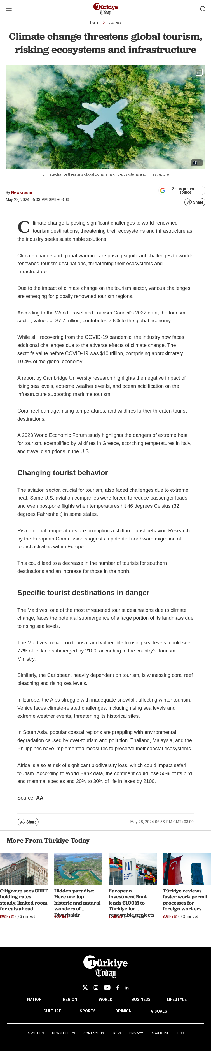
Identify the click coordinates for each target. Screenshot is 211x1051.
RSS (180, 1033)
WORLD (105, 999)
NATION (34, 999)
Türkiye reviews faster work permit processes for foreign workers (185, 899)
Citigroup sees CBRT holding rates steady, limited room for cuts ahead (24, 899)
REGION (70, 999)
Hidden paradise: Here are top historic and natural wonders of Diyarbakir (77, 902)
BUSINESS (141, 999)
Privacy (136, 1033)
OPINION (123, 1011)
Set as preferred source (179, 190)
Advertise (160, 1033)
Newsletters (63, 1033)
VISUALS (159, 1011)
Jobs (116, 1033)
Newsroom (21, 192)
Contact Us (93, 1033)
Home (94, 22)
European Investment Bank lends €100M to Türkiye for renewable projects (131, 902)
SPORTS (88, 1011)
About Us (35, 1033)
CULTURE (52, 1011)
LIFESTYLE (177, 999)
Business (115, 22)
